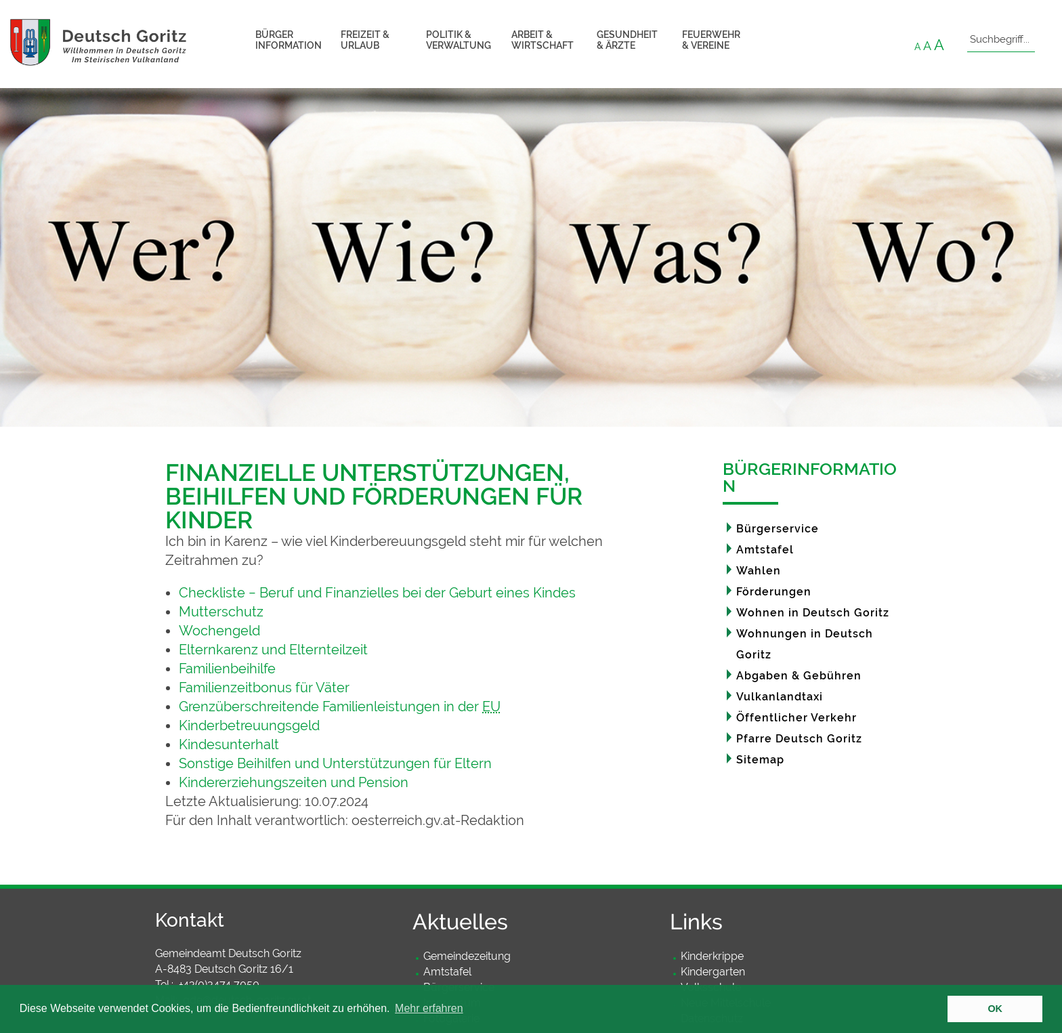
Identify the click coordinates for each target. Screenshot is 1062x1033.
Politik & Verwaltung (458, 40)
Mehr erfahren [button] (429, 1008)
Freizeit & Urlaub (365, 40)
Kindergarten (713, 971)
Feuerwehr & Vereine (711, 40)
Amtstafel (765, 549)
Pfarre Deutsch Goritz (799, 738)
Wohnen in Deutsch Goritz (812, 612)
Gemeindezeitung (467, 956)
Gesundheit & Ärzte (627, 40)
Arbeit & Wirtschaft (542, 40)
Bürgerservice (777, 528)
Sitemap (760, 759)
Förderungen (773, 591)
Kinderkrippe (712, 956)
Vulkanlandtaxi (779, 696)
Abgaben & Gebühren (799, 675)
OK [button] (994, 1008)
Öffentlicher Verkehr (796, 717)
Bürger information (288, 40)
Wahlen (758, 570)
